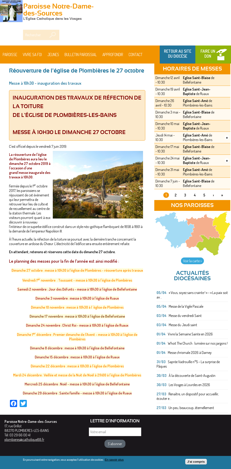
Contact (136, 54)
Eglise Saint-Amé (195, 100)
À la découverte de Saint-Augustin (192, 375)
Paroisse (10, 54)
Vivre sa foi (32, 54)
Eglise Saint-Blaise (196, 77)
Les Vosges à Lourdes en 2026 (189, 384)
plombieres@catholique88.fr (24, 439)
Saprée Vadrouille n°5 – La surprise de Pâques (188, 364)
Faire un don (208, 54)
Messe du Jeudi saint (183, 325)
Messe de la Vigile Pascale (186, 306)
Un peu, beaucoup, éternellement (191, 407)
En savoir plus (114, 460)
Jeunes (53, 54)
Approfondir (112, 54)
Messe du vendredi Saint (185, 315)
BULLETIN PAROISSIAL (81, 54)
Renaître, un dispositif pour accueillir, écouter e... (188, 396)
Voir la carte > (192, 261)
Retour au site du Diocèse (177, 54)
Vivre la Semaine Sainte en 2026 (190, 334)
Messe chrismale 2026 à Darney (190, 352)
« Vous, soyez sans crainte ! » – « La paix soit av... (192, 294)
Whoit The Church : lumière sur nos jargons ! (198, 343)
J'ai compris (196, 462)
